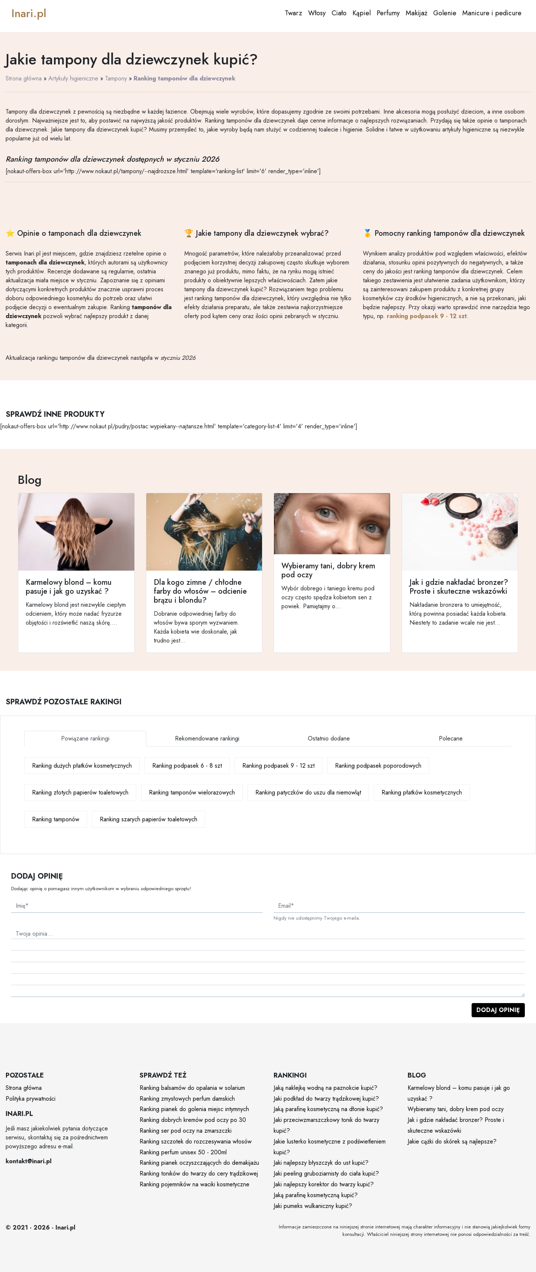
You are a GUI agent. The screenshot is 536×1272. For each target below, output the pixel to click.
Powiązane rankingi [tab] (85, 738)
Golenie (444, 13)
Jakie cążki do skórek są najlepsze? (452, 1141)
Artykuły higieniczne (73, 78)
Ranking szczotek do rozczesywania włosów (196, 1141)
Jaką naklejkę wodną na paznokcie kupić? (325, 1088)
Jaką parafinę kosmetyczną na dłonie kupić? (328, 1109)
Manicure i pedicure (491, 13)
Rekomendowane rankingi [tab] (207, 738)
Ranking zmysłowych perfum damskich (187, 1098)
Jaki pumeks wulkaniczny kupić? (313, 1206)
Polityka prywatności (30, 1098)
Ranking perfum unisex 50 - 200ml (183, 1152)
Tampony (116, 78)
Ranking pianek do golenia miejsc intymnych (194, 1109)
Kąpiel (361, 13)
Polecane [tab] (451, 738)
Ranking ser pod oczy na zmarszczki (186, 1130)
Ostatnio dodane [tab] (329, 738)
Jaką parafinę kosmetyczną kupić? (316, 1195)
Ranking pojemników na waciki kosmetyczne (194, 1184)
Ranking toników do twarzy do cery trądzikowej (199, 1173)
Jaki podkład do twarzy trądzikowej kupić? (326, 1098)
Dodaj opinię (498, 1010)
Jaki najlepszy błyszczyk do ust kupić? (321, 1162)
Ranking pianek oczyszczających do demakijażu (199, 1162)
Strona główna (24, 78)
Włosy (317, 13)
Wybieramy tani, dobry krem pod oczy (456, 1109)
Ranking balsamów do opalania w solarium (192, 1088)
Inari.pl (29, 13)
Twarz (293, 13)
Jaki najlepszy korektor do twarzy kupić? (324, 1184)
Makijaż (416, 13)
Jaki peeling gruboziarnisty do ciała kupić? (326, 1173)
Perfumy (388, 13)
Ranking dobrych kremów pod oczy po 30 (193, 1120)
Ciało (339, 13)
